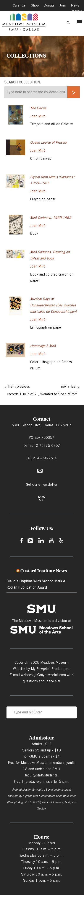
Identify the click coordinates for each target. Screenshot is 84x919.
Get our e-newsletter (41, 484)
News (75, 5)
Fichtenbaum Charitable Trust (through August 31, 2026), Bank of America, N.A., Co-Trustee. (41, 802)
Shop (34, 5)
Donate (48, 5)
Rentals (76, 10)
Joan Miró (37, 116)
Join (62, 5)
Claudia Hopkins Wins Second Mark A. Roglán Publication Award (36, 584)
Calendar (18, 5)
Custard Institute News (43, 570)
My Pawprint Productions (50, 669)
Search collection (22, 82)
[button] (79, 22)
